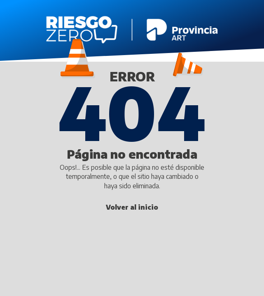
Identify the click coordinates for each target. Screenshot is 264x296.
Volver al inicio (132, 207)
